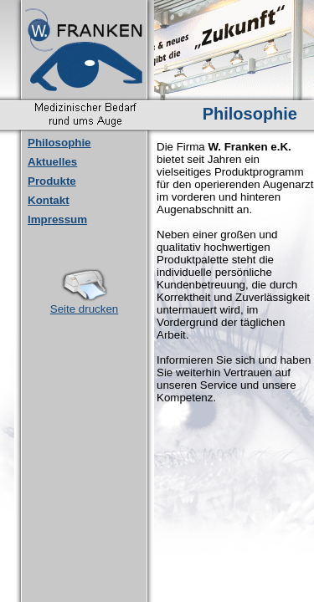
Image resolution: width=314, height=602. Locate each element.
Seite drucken (84, 304)
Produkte (52, 181)
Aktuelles (52, 162)
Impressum (57, 219)
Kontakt (48, 200)
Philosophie (59, 142)
